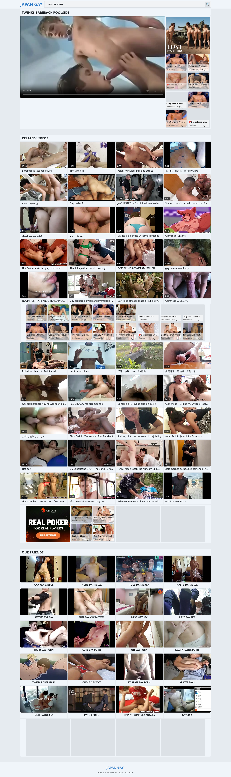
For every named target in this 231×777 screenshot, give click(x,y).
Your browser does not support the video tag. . (92, 57)
